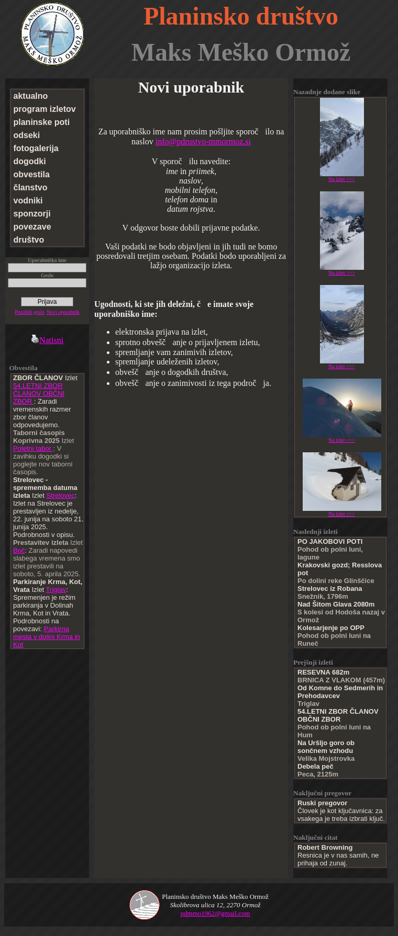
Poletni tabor (33, 448)
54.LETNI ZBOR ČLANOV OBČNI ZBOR (38, 393)
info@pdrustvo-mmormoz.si (203, 141)
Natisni (47, 340)
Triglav (56, 589)
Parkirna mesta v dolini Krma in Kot (46, 636)
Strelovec (61, 495)
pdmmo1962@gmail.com (215, 913)
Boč (19, 550)
